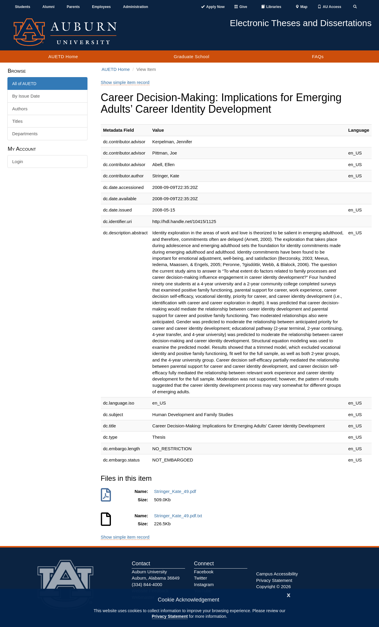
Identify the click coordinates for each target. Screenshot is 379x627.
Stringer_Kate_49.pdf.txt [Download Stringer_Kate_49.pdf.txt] (179, 515)
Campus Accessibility (277, 573)
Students (22, 7)
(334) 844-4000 (147, 584)
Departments (25, 133)
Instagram (204, 584)
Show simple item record (125, 82)
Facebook (204, 571)
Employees (101, 7)
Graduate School (191, 56)
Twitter (200, 577)
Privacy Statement (170, 616)
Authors (20, 108)
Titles (17, 121)
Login (17, 161)
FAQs (318, 56)
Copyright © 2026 (273, 586)
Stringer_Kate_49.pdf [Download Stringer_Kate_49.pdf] (176, 491)
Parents (73, 7)
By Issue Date (26, 95)
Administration (135, 7)
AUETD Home (63, 56)
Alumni (48, 7)
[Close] (288, 594)
